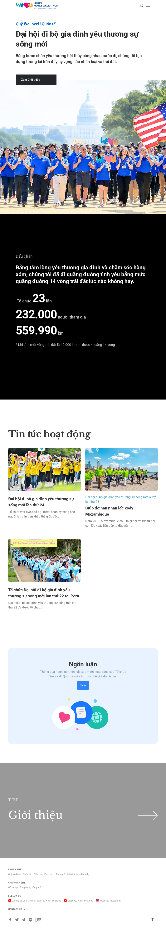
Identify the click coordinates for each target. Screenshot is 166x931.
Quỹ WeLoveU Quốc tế (19, 874)
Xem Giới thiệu (30, 79)
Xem (83, 685)
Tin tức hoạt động (49, 434)
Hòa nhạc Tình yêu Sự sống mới (25, 887)
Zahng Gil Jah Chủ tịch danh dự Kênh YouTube (36, 900)
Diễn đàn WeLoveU (43, 874)
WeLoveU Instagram (110, 900)
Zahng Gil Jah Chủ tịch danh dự (72, 874)
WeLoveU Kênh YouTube (80, 900)
